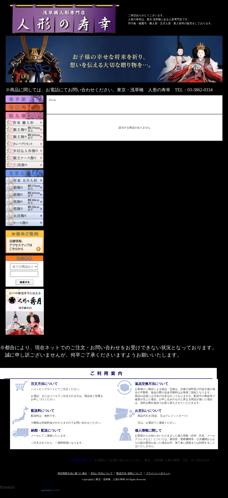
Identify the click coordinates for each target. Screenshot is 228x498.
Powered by (29, 487)
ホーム (52, 99)
